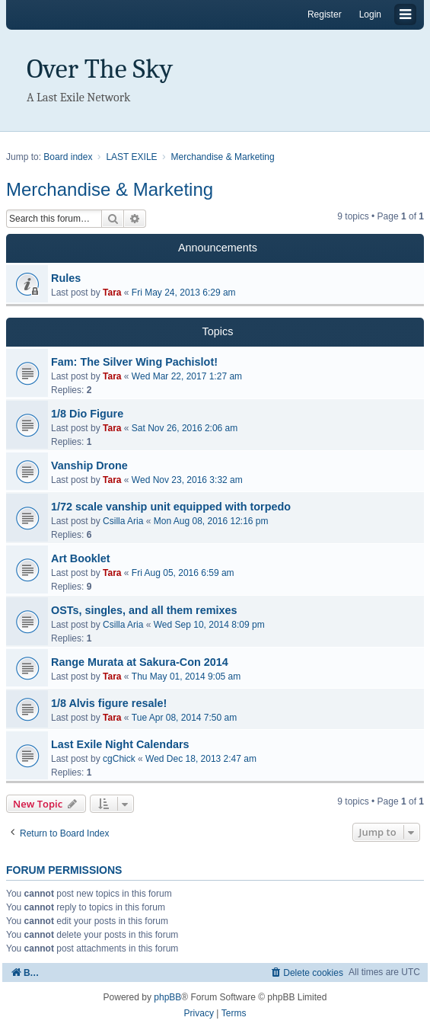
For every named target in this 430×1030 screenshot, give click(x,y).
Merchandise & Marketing (109, 189)
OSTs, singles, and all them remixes (144, 610)
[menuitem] (306, 972)
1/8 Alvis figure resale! (109, 703)
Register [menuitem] (324, 14)
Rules (66, 278)
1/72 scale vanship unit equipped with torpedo (171, 507)
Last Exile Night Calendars (120, 744)
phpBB (167, 997)
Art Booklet (80, 558)
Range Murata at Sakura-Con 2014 (139, 662)
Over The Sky (100, 69)
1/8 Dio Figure (87, 414)
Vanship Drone (89, 465)
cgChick (119, 758)
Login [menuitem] (370, 14)
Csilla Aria (123, 521)
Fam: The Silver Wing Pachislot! (134, 362)
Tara (112, 292)
